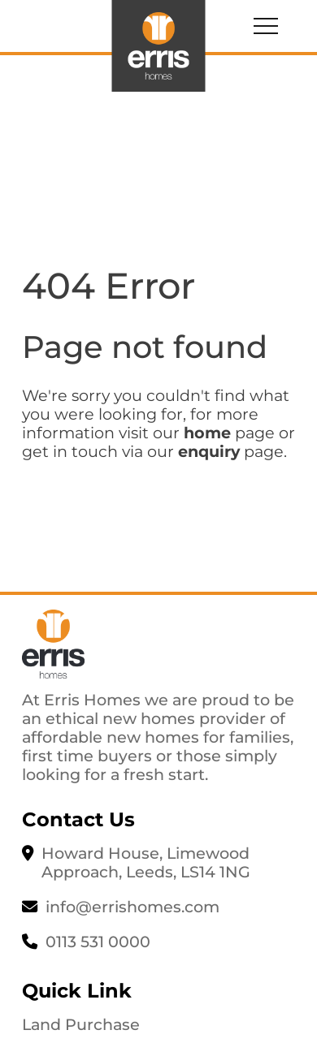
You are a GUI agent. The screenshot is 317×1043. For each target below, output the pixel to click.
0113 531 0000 (98, 941)
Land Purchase (81, 1024)
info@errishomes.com (132, 906)
